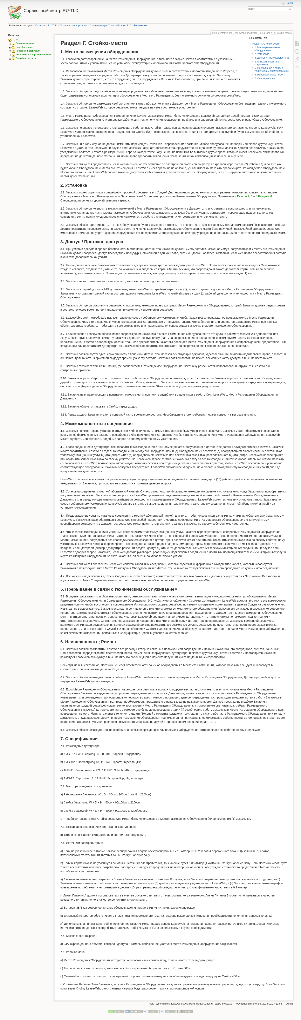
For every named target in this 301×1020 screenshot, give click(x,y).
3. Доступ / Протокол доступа (271, 57)
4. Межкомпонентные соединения (266, 63)
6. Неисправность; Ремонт (269, 74)
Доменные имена (25, 43)
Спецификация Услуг (102, 25)
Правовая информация (73, 25)
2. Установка (261, 54)
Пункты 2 (243, 196)
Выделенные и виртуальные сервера (35, 54)
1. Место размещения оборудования (267, 49)
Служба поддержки (26, 58)
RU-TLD (52, 25)
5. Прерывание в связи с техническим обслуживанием (271, 69)
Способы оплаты (24, 47)
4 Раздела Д (264, 196)
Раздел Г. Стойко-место (132, 25)
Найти (291, 8)
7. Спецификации (264, 78)
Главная (40, 25)
